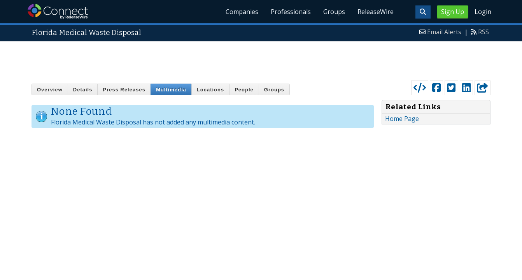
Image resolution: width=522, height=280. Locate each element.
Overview (50, 90)
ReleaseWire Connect (58, 11)
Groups (334, 11)
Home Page (402, 118)
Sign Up (452, 11)
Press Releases (124, 90)
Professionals (291, 11)
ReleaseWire (375, 11)
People (244, 90)
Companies (242, 11)
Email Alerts (444, 32)
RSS (483, 32)
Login (483, 11)
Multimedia (171, 90)
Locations (210, 90)
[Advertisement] (261, 59)
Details (83, 90)
